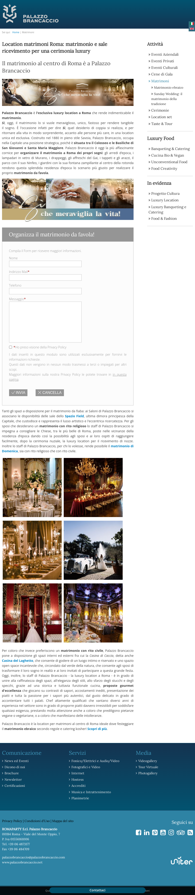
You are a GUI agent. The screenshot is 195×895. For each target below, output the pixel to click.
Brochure (11, 773)
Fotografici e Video (85, 767)
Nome (13, 258)
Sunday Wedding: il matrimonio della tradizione (166, 99)
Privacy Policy (12, 820)
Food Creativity (164, 168)
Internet (77, 773)
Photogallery (147, 773)
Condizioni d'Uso (37, 820)
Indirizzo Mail (19, 271)
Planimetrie (80, 798)
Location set (161, 116)
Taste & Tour (162, 123)
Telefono (15, 285)
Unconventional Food (169, 161)
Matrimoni (160, 80)
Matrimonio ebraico (168, 87)
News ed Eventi (16, 761)
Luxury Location (165, 199)
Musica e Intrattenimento (90, 792)
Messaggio (17, 299)
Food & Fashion (164, 217)
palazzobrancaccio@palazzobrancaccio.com (33, 857)
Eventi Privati (162, 61)
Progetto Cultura (165, 193)
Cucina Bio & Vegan (167, 154)
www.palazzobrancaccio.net (22, 862)
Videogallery (147, 761)
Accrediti (78, 785)
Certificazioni (14, 785)
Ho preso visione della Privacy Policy (37, 347)
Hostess (77, 779)
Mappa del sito (62, 820)
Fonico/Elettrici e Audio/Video (94, 761)
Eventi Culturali (164, 67)
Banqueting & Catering (170, 148)
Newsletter (13, 779)
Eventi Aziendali (165, 54)
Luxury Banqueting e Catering (167, 209)
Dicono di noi (14, 767)
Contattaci (97, 890)
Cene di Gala (162, 74)
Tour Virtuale (148, 767)
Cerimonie (160, 110)
